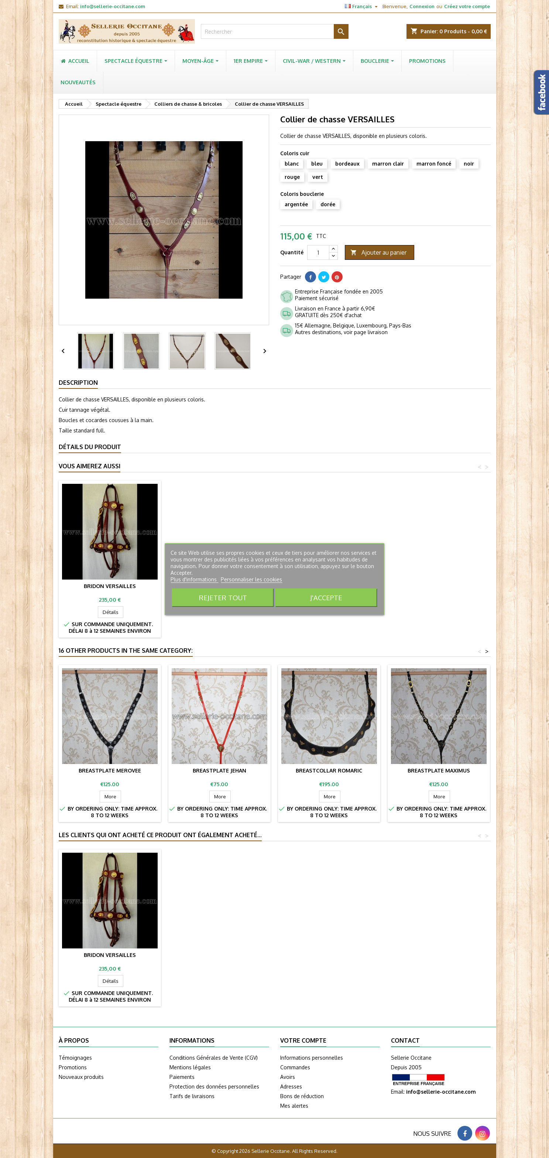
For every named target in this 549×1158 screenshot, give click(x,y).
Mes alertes (294, 1106)
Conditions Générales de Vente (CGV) (213, 1058)
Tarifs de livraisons (192, 1096)
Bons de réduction (302, 1096)
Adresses (291, 1086)
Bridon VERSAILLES (110, 586)
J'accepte (326, 597)
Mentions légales (190, 1067)
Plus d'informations (194, 579)
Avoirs (287, 1077)
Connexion (422, 6)
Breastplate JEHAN (219, 770)
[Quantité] (318, 252)
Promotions (73, 1067)
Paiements (182, 1077)
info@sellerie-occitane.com (112, 6)
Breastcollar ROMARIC (329, 770)
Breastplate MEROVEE (110, 770)
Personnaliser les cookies (251, 579)
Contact (405, 1040)
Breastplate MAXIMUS (439, 770)
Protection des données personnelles (214, 1086)
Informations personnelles (311, 1058)
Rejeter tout (223, 597)
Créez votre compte (467, 6)
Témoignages (75, 1058)
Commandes (295, 1067)
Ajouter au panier (378, 253)
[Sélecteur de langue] (362, 6)
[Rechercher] (275, 31)
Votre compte (303, 1040)
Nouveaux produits (81, 1077)
